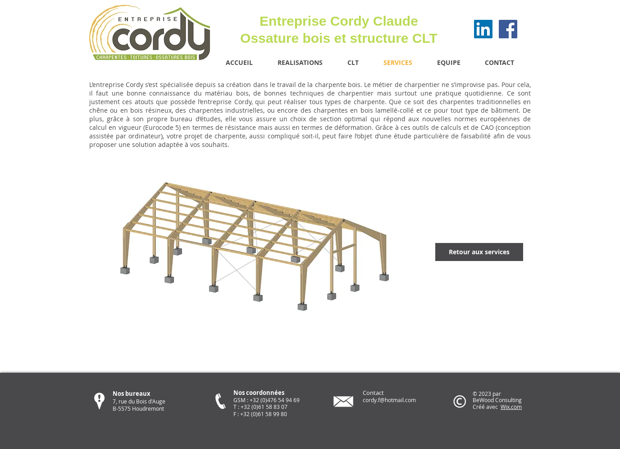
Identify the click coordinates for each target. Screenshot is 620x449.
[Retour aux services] (479, 252)
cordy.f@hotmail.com (389, 399)
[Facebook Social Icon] (508, 29)
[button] (257, 252)
